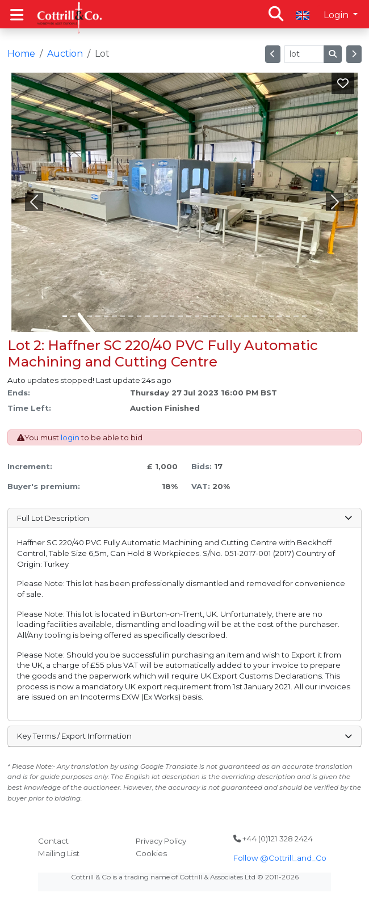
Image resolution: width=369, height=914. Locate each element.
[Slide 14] (180, 316)
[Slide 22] (246, 316)
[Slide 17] (205, 316)
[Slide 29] (304, 316)
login (70, 437)
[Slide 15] (188, 316)
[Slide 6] (114, 316)
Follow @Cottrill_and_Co (279, 857)
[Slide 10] (147, 316)
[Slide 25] (271, 316)
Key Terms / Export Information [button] (184, 735)
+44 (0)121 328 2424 (273, 838)
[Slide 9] (139, 316)
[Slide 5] (106, 316)
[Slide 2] (81, 316)
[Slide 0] (65, 316)
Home (21, 53)
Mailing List (58, 853)
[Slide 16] (197, 316)
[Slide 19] (221, 316)
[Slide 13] (172, 316)
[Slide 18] (213, 316)
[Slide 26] (279, 316)
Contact (53, 840)
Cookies (151, 853)
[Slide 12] (163, 316)
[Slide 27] (288, 316)
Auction (65, 53)
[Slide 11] (155, 316)
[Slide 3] (89, 316)
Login (337, 15)
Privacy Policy (161, 840)
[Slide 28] (296, 316)
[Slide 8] (130, 316)
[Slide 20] (230, 316)
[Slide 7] (122, 316)
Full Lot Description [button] (184, 518)
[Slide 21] (238, 316)
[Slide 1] (73, 316)
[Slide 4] (97, 316)
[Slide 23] (254, 316)
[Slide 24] (263, 316)
